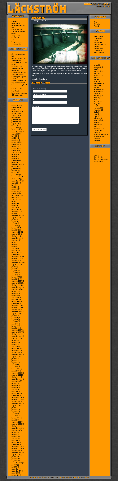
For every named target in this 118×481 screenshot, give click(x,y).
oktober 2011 (15, 236)
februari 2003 (16, 442)
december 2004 (17, 397)
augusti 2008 (16, 314)
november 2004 (17, 399)
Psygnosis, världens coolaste (19, 94)
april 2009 (15, 297)
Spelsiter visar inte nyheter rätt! (17, 69)
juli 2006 (14, 359)
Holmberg (15, 77)
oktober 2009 (16, 285)
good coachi (15, 66)
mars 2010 (15, 275)
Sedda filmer (98, 51)
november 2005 (17, 375)
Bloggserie (97, 75)
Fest (95, 79)
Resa (95, 114)
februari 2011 (15, 252)
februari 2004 (16, 418)
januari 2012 (15, 230)
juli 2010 (14, 267)
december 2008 (17, 306)
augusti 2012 (15, 218)
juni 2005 (15, 385)
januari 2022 (15, 122)
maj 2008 (15, 320)
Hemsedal (15, 21)
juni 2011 (14, 244)
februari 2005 (16, 393)
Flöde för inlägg (98, 157)
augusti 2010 (15, 265)
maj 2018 (14, 158)
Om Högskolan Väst (100, 44)
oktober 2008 (16, 310)
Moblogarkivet (98, 42)
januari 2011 (15, 254)
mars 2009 (15, 299)
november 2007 (17, 332)
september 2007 (17, 336)
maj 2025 (14, 109)
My (95, 100)
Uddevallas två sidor (100, 134)
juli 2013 (14, 201)
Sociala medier (16, 44)
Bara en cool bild (17, 30)
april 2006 (15, 365)
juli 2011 (14, 242)
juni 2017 (14, 163)
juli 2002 (14, 457)
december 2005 (17, 373)
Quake (96, 112)
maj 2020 (15, 138)
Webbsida (36, 100)
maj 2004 (15, 412)
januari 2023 (15, 120)
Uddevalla (97, 24)
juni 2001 (14, 467)
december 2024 (16, 111)
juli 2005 (14, 383)
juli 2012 (14, 220)
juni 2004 (15, 410)
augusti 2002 (16, 455)
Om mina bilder (98, 49)
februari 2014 (16, 191)
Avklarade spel (98, 36)
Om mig (96, 47)
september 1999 (17, 471)
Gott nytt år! (15, 40)
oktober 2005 (16, 377)
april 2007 (15, 346)
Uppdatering (97, 137)
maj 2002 (15, 461)
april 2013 (14, 207)
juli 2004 (14, 408)
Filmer (96, 81)
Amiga (96, 65)
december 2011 (16, 232)
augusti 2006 (16, 357)
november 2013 (16, 197)
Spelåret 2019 (98, 128)
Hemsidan (97, 92)
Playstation (97, 110)
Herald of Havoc (17, 38)
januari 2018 (15, 160)
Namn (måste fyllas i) (39, 89)
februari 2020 (16, 142)
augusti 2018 (15, 152)
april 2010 (15, 273)
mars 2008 (15, 324)
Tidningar (97, 130)
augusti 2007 (16, 338)
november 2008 (17, 308)
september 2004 (17, 404)
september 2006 (17, 355)
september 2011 (16, 238)
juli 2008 (14, 316)
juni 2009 (15, 293)
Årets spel (97, 67)
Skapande (97, 124)
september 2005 (17, 379)
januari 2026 (15, 107)
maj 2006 (15, 363)
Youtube (96, 141)
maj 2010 (14, 271)
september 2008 (17, 312)
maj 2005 (15, 387)
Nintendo (97, 102)
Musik (95, 98)
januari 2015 (15, 175)
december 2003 (17, 422)
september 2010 (17, 263)
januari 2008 (16, 328)
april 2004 (15, 414)
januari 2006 (15, 371)
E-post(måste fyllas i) (39, 94)
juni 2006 (15, 361)
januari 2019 (15, 150)
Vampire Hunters (17, 42)
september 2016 (17, 165)
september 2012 (17, 216)
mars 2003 (15, 440)
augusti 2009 (16, 289)
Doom (96, 77)
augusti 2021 (15, 124)
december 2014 (16, 177)
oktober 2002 (16, 451)
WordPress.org (98, 161)
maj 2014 (14, 187)
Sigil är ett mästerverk (18, 83)
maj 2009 (15, 295)
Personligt (97, 108)
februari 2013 (15, 209)
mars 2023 (15, 118)
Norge (95, 22)
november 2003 (17, 424)
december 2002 (17, 446)
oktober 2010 (16, 261)
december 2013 (16, 195)
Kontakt (96, 40)
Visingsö (96, 26)
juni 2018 (14, 156)
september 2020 (17, 132)
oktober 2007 (16, 334)
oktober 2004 (16, 402)
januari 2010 (15, 279)
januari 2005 (15, 395)
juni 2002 (15, 459)
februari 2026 (16, 105)
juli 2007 (14, 340)
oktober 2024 (16, 113)
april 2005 (15, 389)
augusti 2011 (15, 240)
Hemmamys (97, 90)
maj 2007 (15, 344)
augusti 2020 (16, 134)
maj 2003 (15, 436)
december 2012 (16, 212)
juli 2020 (14, 136)
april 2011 (14, 248)
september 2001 (17, 463)
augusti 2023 (15, 116)
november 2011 (16, 234)
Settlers (96, 122)
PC (94, 106)
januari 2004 (15, 420)
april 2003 (15, 438)
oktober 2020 (16, 130)
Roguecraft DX (16, 23)
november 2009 (17, 283)
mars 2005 (15, 391)
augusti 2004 (16, 406)
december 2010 (16, 256)
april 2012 (14, 224)
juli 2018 (14, 154)
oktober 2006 (16, 353)
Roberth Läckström (17, 58)
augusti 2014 (15, 183)
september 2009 (17, 287)
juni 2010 (14, 269)
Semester (97, 120)
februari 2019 (16, 148)
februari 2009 (16, 301)
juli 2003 (14, 432)
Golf (95, 87)
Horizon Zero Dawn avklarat (19, 74)
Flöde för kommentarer (101, 159)
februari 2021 (15, 126)
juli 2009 (14, 291)
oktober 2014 (16, 179)
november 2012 (16, 214)
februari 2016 (16, 167)
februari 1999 (15, 475)
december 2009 (17, 281)
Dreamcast (15, 85)
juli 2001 (14, 465)
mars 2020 (15, 140)
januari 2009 (15, 303)
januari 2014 (15, 193)
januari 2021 (15, 128)
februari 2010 (16, 277)
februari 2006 (16, 369)
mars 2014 (15, 189)
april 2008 (15, 322)
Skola (45, 79)
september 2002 (17, 453)
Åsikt (95, 69)
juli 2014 (14, 185)
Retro (95, 116)
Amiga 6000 (16, 36)
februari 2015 (16, 173)
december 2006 (17, 350)
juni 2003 (15, 434)
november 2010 (17, 259)
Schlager (96, 118)
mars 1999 (15, 473)
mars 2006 (15, 367)
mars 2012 (15, 226)
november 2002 (17, 449)
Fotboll (96, 85)
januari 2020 (15, 144)
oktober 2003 (16, 426)
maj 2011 (14, 246)
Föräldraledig (98, 83)
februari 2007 (16, 348)
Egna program (98, 38)
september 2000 (17, 469)
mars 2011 (15, 250)
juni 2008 (15, 318)
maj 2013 (14, 205)
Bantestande (98, 71)
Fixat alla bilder (16, 91)
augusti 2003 (16, 430)
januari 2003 (15, 444)
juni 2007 (15, 342)
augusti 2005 (16, 381)
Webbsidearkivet (99, 53)
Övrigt (40, 79)
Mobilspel (97, 96)
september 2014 (17, 181)
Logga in (96, 155)
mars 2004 (15, 416)
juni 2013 (14, 203)
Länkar (96, 94)
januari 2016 (15, 169)
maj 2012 (14, 222)
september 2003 (17, 428)
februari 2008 (16, 326)
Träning (96, 132)
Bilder (95, 73)
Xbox (95, 139)
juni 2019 (14, 146)
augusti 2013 (15, 199)
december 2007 (17, 330)
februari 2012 (15, 228)
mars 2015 (15, 171)
